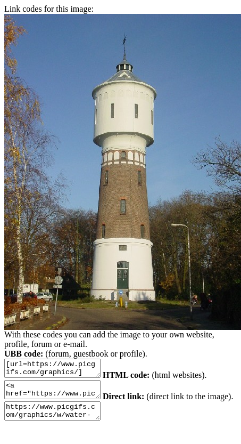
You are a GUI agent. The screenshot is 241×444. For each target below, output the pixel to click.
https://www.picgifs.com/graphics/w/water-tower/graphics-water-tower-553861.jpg (85, 419)
